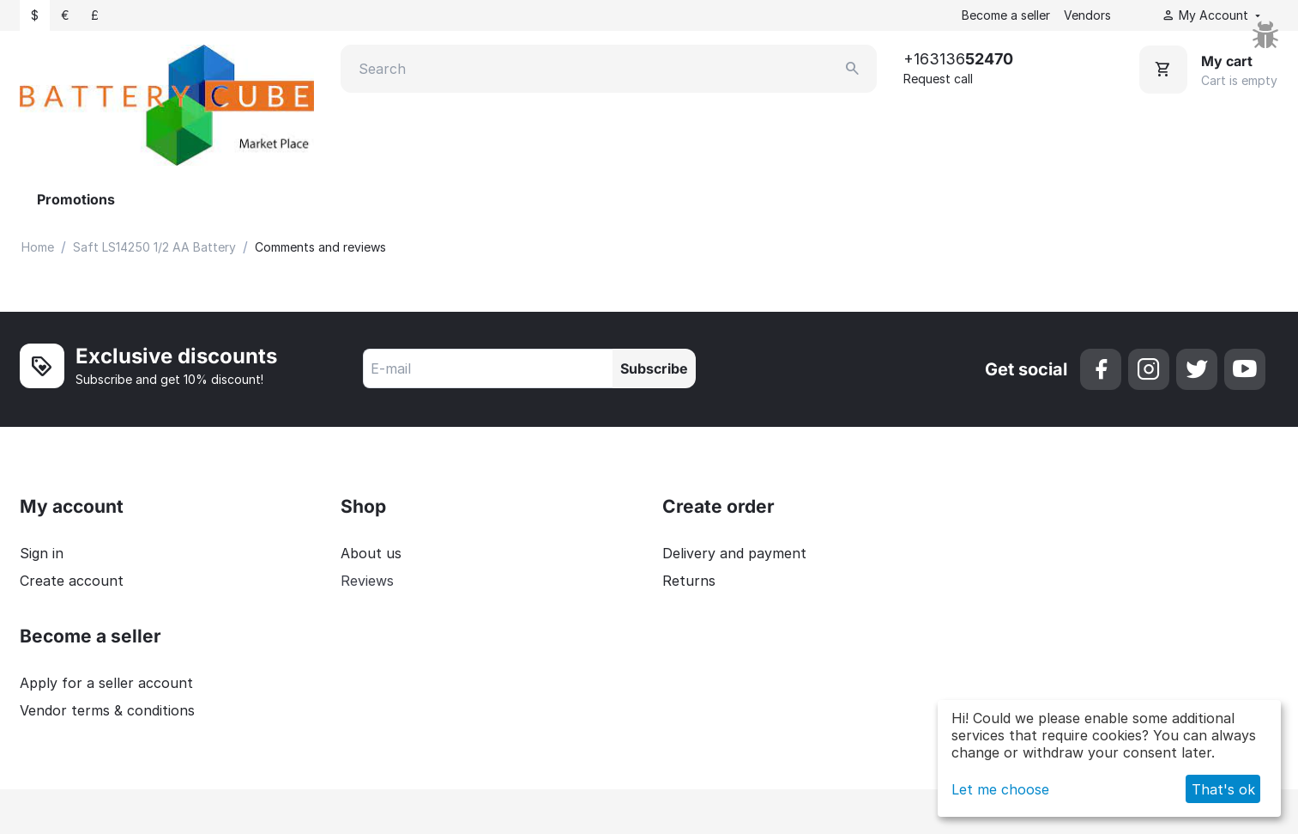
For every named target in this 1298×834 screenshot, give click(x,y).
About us (371, 553)
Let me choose (1000, 789)
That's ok (1223, 789)
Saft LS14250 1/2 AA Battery (154, 247)
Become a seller (1006, 15)
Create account (72, 580)
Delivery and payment (734, 553)
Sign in (41, 553)
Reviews (367, 580)
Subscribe (654, 368)
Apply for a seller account (106, 682)
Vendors (1087, 15)
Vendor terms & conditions (107, 710)
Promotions (76, 199)
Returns (688, 580)
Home (37, 247)
